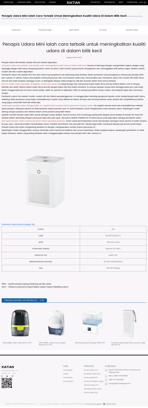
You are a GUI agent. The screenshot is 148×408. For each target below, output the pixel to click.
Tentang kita (95, 2)
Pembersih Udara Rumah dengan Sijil (18, 224)
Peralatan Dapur (132, 30)
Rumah (129, 16)
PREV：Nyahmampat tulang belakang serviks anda (26, 284)
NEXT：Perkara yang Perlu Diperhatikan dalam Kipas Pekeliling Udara (35, 287)
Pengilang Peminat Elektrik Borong (73, 404)
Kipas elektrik (40, 2)
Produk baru (9, 2)
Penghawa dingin (24, 2)
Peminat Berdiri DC (91, 377)
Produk (65, 374)
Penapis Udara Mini (12, 65)
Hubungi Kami (132, 2)
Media (121, 2)
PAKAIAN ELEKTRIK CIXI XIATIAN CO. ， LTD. (27, 404)
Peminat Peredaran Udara (94, 381)
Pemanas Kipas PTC (91, 385)
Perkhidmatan (109, 2)
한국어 (141, 2)
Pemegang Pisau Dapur (93, 389)
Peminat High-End (91, 370)
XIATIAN (7, 367)
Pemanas (52, 2)
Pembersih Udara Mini (92, 374)
